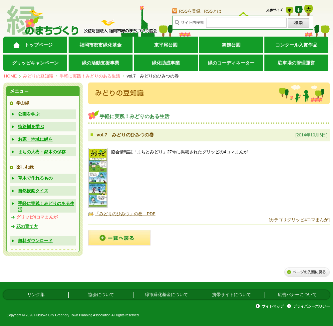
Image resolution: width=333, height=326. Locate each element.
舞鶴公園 (231, 45)
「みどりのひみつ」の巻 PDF (125, 213)
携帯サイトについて (231, 294)
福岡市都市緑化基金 (101, 45)
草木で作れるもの (35, 178)
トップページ (39, 45)
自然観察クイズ (33, 190)
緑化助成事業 (166, 63)
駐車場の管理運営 (296, 63)
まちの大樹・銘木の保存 (42, 151)
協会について (101, 294)
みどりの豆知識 (38, 76)
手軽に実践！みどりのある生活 (90, 76)
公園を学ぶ (29, 113)
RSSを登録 (189, 11)
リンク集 (36, 294)
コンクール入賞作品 (296, 45)
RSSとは (212, 11)
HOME (10, 76)
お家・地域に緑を (35, 139)
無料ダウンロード (35, 240)
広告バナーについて (297, 294)
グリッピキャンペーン (35, 63)
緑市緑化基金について (166, 294)
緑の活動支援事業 (100, 63)
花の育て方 (27, 226)
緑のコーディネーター (231, 63)
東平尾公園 (165, 45)
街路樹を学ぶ (31, 126)
